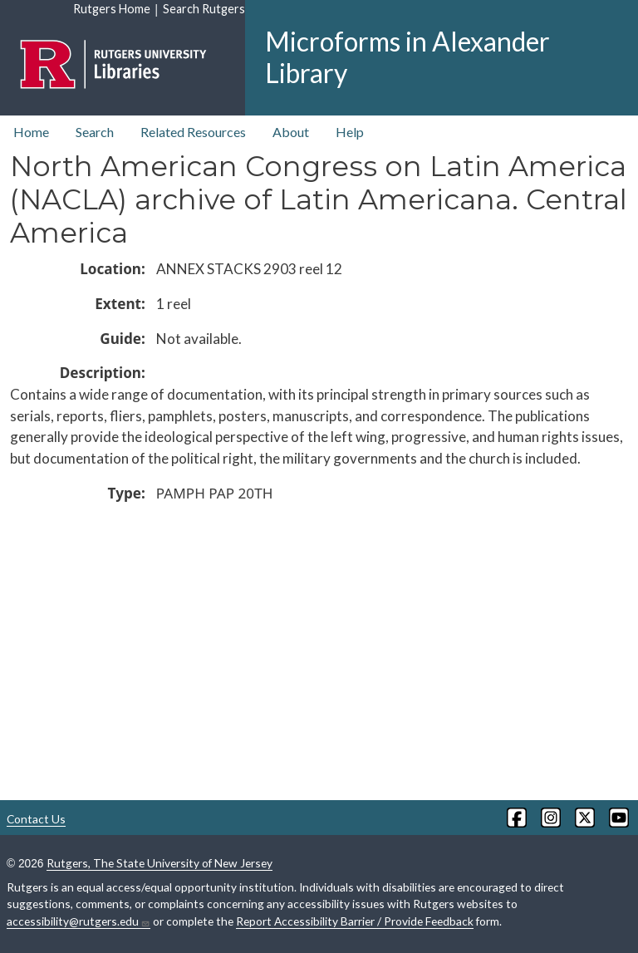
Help (350, 132)
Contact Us (36, 819)
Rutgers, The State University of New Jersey (159, 863)
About (290, 132)
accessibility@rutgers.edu (78, 921)
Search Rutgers (204, 9)
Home (31, 132)
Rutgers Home (111, 9)
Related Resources (193, 132)
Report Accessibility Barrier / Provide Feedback (355, 921)
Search (95, 132)
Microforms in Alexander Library (407, 57)
